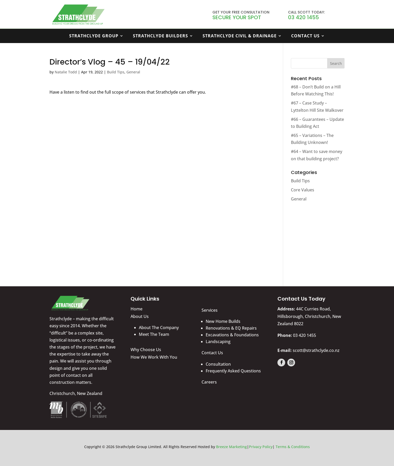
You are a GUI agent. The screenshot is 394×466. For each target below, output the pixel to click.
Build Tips (115, 71)
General (133, 71)
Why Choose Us (146, 349)
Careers (209, 382)
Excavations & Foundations (232, 335)
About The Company (159, 327)
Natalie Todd (66, 71)
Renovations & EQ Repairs (231, 328)
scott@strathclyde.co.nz (316, 350)
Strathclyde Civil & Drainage (240, 36)
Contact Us (305, 36)
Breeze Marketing (231, 446)
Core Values (302, 190)
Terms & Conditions (293, 446)
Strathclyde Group (93, 36)
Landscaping (218, 341)
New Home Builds (223, 321)
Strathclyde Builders (160, 36)
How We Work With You (154, 357)
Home (136, 309)
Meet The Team (154, 334)
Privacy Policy (261, 446)
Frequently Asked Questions (233, 371)
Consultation (218, 364)
